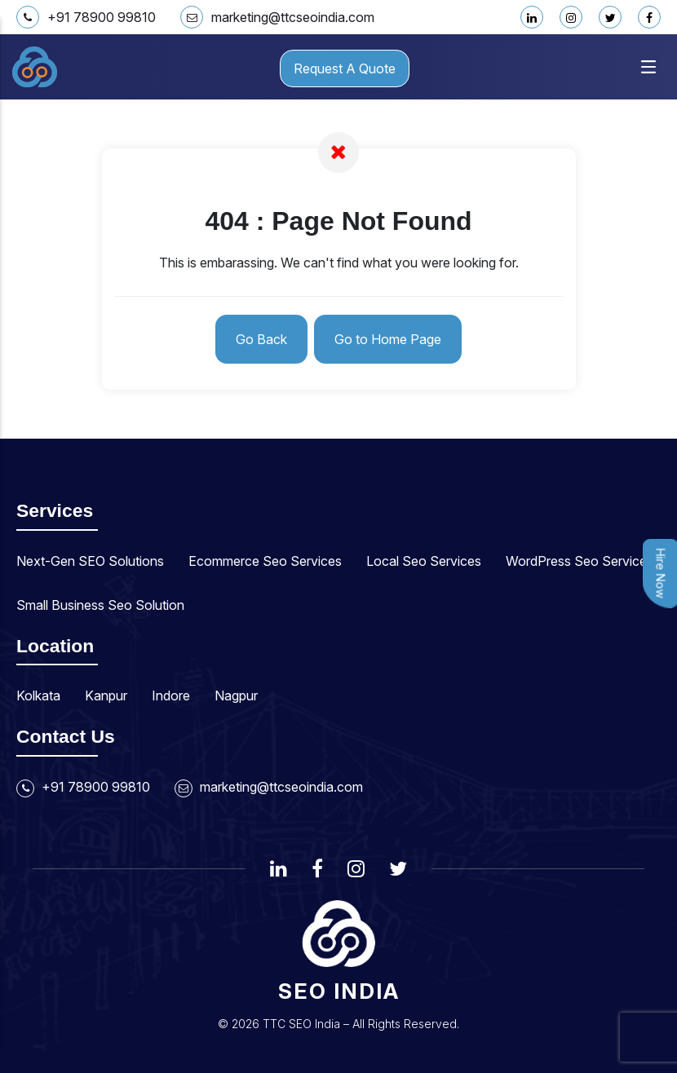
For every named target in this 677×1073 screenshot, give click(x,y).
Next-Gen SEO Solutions (90, 561)
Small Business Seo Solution (100, 605)
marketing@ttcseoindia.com (277, 17)
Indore (171, 695)
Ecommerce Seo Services (265, 561)
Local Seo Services (423, 561)
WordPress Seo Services (579, 561)
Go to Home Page (387, 339)
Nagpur (236, 695)
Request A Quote (345, 68)
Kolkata (38, 695)
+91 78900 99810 (86, 17)
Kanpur (106, 695)
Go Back (261, 339)
